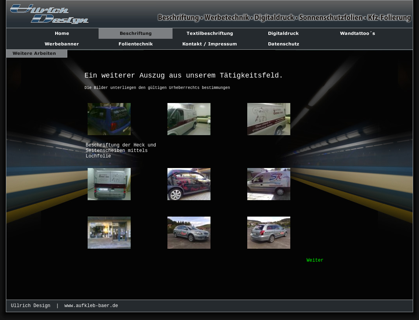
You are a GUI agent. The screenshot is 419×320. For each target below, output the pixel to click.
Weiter (315, 260)
